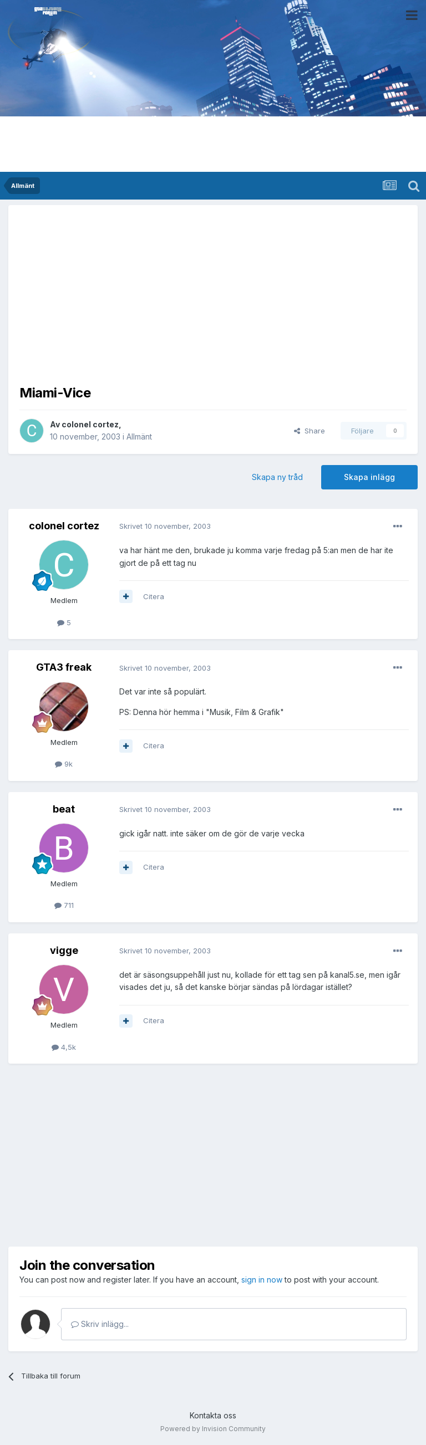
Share (309, 430)
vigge (64, 950)
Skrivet (165, 526)
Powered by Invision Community (213, 1428)
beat (64, 809)
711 (64, 905)
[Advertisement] (213, 293)
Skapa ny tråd (277, 477)
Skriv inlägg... (100, 1324)
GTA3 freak (64, 667)
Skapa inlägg (369, 477)
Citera (153, 596)
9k (64, 763)
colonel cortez (90, 424)
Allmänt (139, 436)
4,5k (64, 1047)
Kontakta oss (213, 1415)
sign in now (261, 1279)
